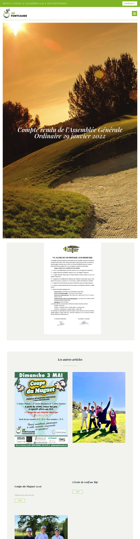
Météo (6, 3)
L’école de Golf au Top (85, 482)
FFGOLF (18, 3)
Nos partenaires (57, 3)
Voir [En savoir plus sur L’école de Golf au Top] (77, 492)
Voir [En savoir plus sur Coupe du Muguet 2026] (19, 500)
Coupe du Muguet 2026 (28, 486)
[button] (134, 13)
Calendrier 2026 (34, 3)
